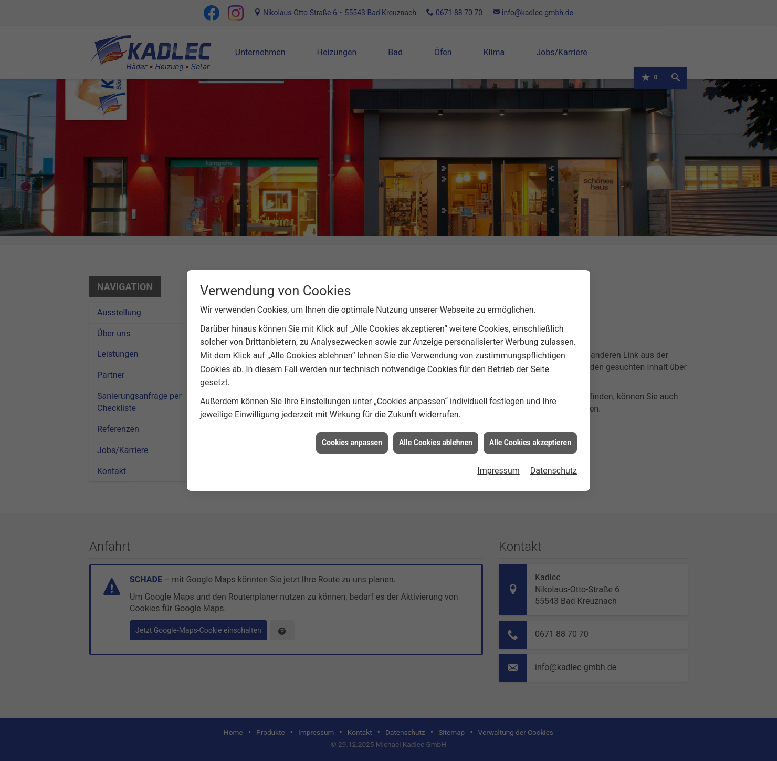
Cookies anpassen (352, 432)
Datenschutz (553, 460)
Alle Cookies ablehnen (435, 432)
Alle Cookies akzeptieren (530, 432)
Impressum (498, 460)
